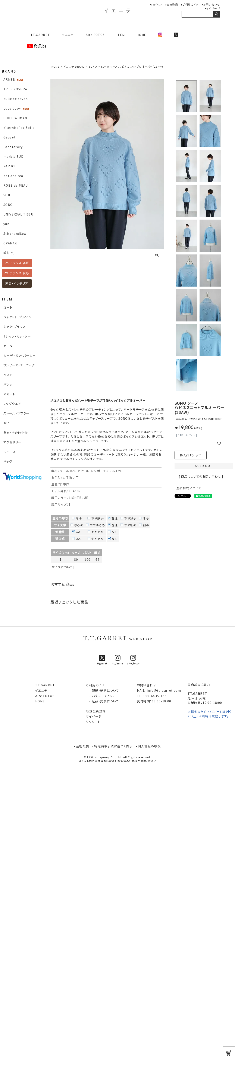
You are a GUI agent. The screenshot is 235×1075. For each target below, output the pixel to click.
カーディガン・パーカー (19, 355)
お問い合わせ (211, 4)
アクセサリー (12, 442)
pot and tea (13, 176)
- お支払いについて (101, 696)
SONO (8, 204)
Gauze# (9, 137)
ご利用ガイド (190, 4)
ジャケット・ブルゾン (17, 317)
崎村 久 (8, 253)
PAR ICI (9, 166)
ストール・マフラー (16, 413)
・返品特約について (188, 488)
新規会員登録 (96, 711)
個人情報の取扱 (149, 746)
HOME (141, 35)
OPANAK (10, 243)
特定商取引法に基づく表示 (113, 746)
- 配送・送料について (102, 690)
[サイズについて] (62, 567)
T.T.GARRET (38, 35)
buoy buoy (12, 108)
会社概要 (82, 746)
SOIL (7, 195)
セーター (9, 346)
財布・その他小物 (15, 432)
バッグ (7, 461)
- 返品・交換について (102, 701)
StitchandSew (15, 233)
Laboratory (13, 147)
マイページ (213, 8)
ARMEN (9, 79)
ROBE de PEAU (15, 185)
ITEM (120, 35)
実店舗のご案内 (199, 684)
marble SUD (13, 156)
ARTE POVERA (15, 89)
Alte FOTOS (95, 35)
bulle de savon (15, 99)
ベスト (8, 375)
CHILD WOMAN (15, 118)
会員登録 (172, 4)
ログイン (156, 4)
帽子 (6, 423)
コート (7, 307)
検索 (216, 14)
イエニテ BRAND (74, 66)
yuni (7, 224)
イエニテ (68, 35)
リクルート (93, 722)
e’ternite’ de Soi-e (19, 127)
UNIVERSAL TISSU (18, 214)
